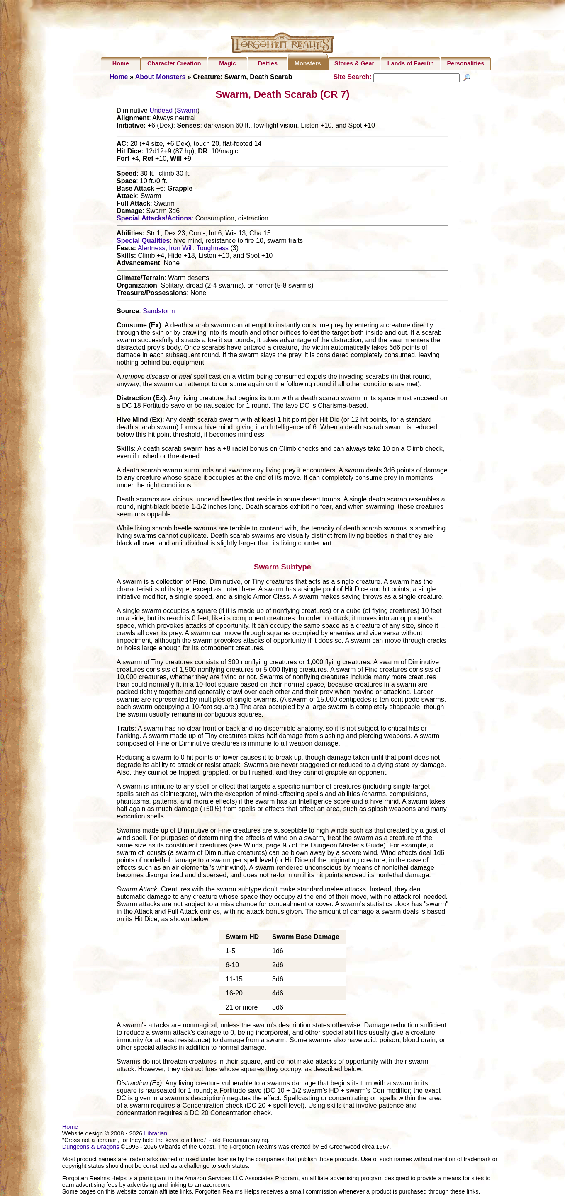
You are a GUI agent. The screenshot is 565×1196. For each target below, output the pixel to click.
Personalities (466, 63)
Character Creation (174, 63)
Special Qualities (143, 241)
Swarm (187, 111)
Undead (161, 111)
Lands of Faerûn (410, 63)
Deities (268, 63)
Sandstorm (159, 312)
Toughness (213, 249)
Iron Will (181, 249)
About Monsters (160, 76)
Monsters (308, 63)
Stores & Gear (354, 63)
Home (120, 63)
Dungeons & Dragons (90, 1147)
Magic (227, 63)
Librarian (155, 1134)
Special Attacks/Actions (154, 219)
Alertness (152, 249)
